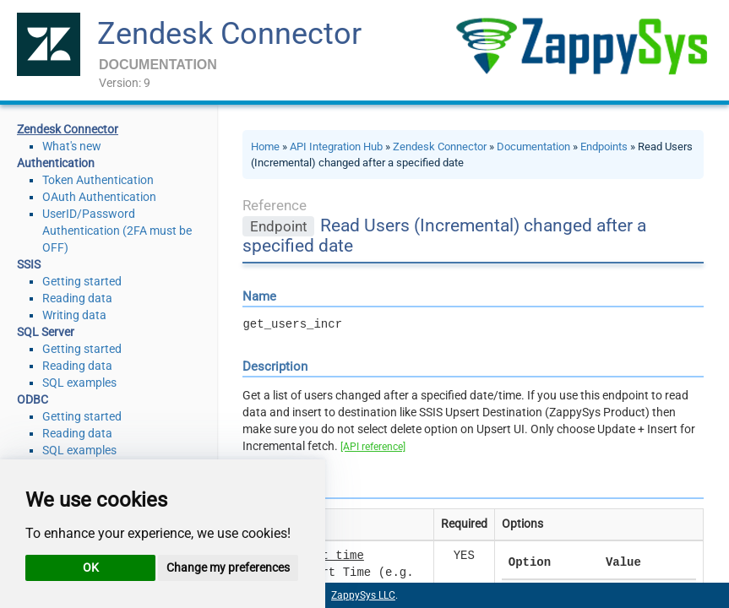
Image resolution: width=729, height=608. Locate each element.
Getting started (82, 281)
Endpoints (604, 146)
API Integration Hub (336, 146)
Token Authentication (98, 180)
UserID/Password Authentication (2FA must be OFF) (117, 230)
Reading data (77, 298)
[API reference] (372, 447)
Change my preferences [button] (228, 567)
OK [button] (91, 567)
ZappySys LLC (363, 595)
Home (265, 146)
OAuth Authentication (99, 197)
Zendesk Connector (229, 34)
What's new (71, 146)
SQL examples (79, 382)
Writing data (74, 315)
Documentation (533, 146)
